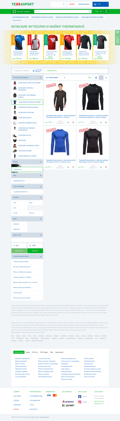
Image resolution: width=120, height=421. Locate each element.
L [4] (14, 208)
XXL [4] (31, 213)
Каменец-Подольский (37, 340)
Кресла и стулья (20, 363)
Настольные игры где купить (21, 298)
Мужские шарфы (22, 151)
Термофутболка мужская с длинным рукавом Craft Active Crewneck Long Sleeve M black (84, 55)
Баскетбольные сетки (44, 366)
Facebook (82, 396)
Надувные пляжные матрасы (92, 371)
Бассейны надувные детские (92, 369)
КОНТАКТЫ (33, 409)
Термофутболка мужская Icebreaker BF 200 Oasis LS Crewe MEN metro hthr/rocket (34, 55)
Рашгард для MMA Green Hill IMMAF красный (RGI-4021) (67, 53)
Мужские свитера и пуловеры (23, 88)
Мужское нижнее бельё (25, 123)
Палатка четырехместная (45, 369)
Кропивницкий (34, 338)
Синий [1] (16, 224)
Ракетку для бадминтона (68, 358)
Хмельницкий (19, 338)
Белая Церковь (89, 338)
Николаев (56, 335)
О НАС (32, 405)
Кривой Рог (49, 335)
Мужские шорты (22, 117)
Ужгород (27, 340)
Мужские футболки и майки (27, 102)
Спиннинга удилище (21, 371)
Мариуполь (64, 335)
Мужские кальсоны (23, 112)
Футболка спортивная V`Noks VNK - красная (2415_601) (51, 53)
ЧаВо (51, 352)
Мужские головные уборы (26, 145)
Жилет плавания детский (45, 371)
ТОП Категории (19, 352)
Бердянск (20, 340)
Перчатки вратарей (20, 366)
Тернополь (80, 338)
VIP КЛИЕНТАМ (35, 400)
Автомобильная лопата (45, 376)
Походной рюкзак (89, 361)
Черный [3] (16, 229)
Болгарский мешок (66, 366)
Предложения (59, 352)
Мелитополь (103, 338)
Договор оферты (44, 417)
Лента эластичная (89, 376)
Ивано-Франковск (71, 338)
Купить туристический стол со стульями (25, 282)
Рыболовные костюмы (24, 156)
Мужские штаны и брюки (25, 107)
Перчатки (19, 140)
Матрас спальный (43, 374)
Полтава (83, 335)
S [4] (14, 202)
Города (28, 352)
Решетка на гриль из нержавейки (48, 363)
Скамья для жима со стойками (22, 277)
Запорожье (41, 335)
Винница (71, 335)
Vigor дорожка (65, 369)
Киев (12, 335)
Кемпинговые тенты (90, 374)
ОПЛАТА (16, 400)
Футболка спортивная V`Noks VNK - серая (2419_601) (100, 53)
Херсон (77, 335)
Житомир (103, 335)
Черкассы (96, 335)
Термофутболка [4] (18, 180)
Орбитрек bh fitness (21, 369)
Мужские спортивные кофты (24, 95)
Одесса (24, 335)
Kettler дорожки (89, 358)
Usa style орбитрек (20, 376)
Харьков (18, 335)
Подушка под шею (66, 379)
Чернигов (90, 335)
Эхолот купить (17, 292)
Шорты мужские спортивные (47, 361)
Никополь (13, 340)
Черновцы (54, 338)
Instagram (82, 402)
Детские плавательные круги (21, 267)
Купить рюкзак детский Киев (22, 287)
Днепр (29, 335)
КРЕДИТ (16, 409)
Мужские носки (22, 135)
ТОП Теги (35, 352)
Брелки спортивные (21, 361)
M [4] (30, 202)
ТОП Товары (44, 352)
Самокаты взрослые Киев (20, 261)
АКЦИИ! (72, 4)
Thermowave (17, 169)
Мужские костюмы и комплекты (24, 128)
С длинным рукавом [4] (20, 191)
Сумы (12, 338)
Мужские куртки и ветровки (27, 83)
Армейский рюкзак (90, 366)
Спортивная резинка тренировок (71, 374)
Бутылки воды (88, 363)
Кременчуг (61, 338)
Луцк (96, 338)
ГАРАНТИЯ (17, 405)
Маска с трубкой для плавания (22, 272)
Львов (34, 335)
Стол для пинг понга (44, 358)
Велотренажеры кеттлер (22, 374)
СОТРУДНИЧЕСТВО (36, 396)
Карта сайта (34, 417)
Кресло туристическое (68, 376)
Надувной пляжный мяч (22, 358)
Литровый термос (66, 371)
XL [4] (15, 213)
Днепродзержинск (45, 338)
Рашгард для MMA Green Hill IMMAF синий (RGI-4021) (18, 53)
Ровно (26, 338)
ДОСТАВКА (17, 396)
